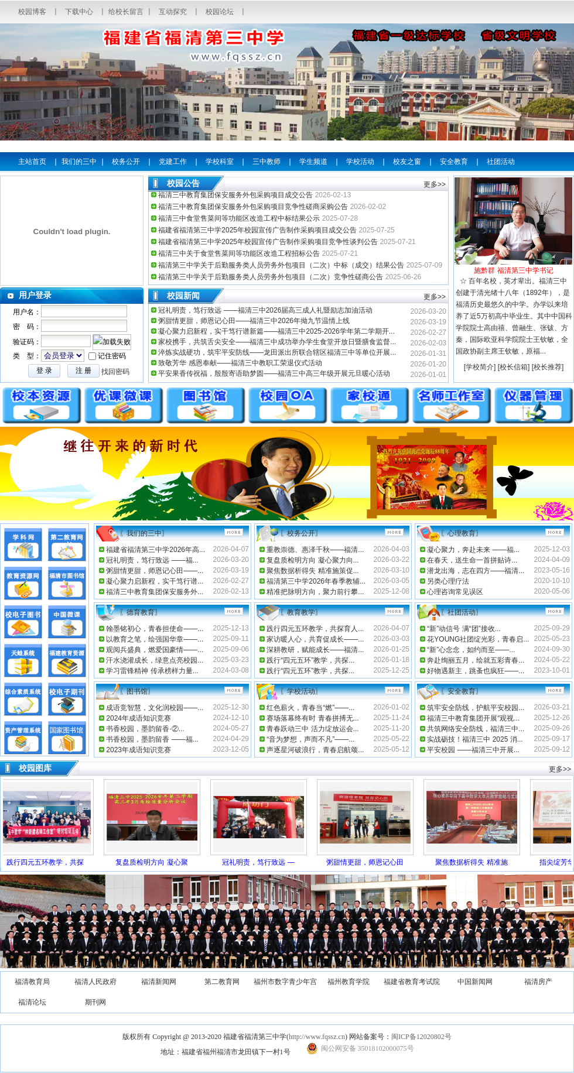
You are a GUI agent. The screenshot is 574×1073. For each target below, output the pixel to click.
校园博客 (32, 12)
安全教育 (454, 161)
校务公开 (126, 161)
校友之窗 (407, 161)
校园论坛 (220, 12)
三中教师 (266, 161)
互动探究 (173, 12)
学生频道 (313, 161)
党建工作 (173, 161)
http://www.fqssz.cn (317, 1037)
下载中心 (79, 12)
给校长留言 (126, 12)
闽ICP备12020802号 (421, 1037)
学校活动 (360, 161)
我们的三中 (79, 161)
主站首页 (32, 161)
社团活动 (501, 161)
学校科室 (220, 161)
